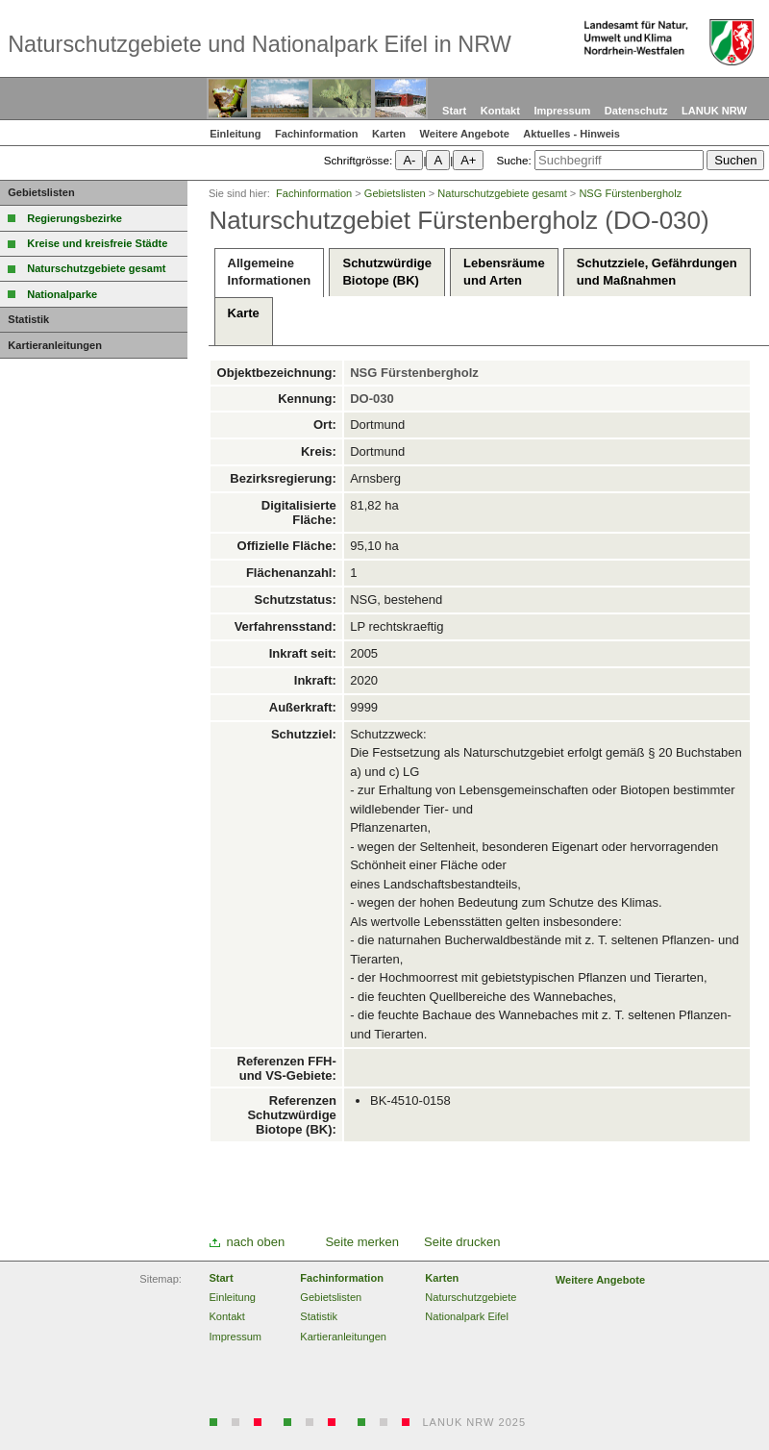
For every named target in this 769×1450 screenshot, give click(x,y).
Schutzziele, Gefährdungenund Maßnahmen (657, 272)
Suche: (513, 160)
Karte (244, 322)
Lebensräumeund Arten (504, 272)
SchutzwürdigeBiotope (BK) (386, 272)
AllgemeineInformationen (269, 272)
